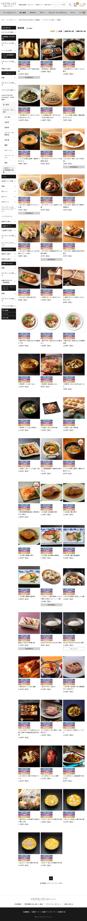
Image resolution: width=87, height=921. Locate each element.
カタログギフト (7, 249)
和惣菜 (59, 20)
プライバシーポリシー (53, 904)
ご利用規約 (17, 904)
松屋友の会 (61, 912)
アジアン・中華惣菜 (8, 134)
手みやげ (33, 12)
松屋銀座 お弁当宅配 (8, 38)
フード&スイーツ (11, 20)
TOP (2, 20)
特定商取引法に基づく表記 (33, 904)
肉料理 (6, 140)
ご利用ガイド (38, 4)
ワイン (73, 12)
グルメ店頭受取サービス (8, 56)
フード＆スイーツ (9, 12)
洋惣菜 (6, 122)
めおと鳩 (5, 318)
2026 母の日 (6, 28)
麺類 (6, 145)
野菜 (6, 163)
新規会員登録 (22, 4)
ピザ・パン (8, 150)
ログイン (30, 4)
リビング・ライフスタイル (57, 12)
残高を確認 (82, 5)
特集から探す (6, 69)
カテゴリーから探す (48, 20)
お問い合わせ (48, 4)
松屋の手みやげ (7, 263)
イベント (5, 314)
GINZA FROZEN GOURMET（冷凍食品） (30, 20)
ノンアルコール (6, 216)
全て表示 (6, 105)
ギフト (42, 12)
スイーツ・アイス (9, 156)
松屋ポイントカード (48, 912)
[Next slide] (84, 12)
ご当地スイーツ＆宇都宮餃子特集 (8, 170)
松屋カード (35, 912)
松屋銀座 (26, 912)
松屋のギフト (6, 226)
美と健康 (23, 12)
